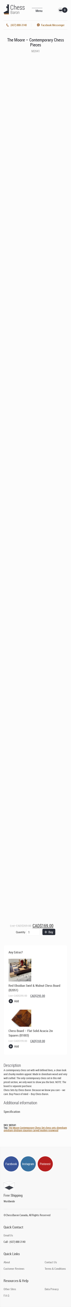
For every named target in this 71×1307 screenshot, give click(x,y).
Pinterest (45, 1164)
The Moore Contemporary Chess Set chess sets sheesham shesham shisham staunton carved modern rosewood (35, 1129)
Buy (48, 932)
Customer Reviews (14, 1268)
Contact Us (51, 1262)
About (7, 1262)
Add (16, 1001)
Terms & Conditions (55, 1268)
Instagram (28, 1164)
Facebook (11, 1164)
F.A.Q (6, 1295)
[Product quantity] (33, 932)
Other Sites (10, 1289)
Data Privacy (52, 1289)
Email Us (8, 1235)
